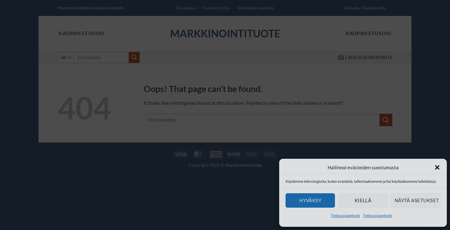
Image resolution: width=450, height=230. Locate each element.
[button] (437, 167)
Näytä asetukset (417, 200)
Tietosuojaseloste (345, 215)
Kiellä (363, 200)
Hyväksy (310, 200)
